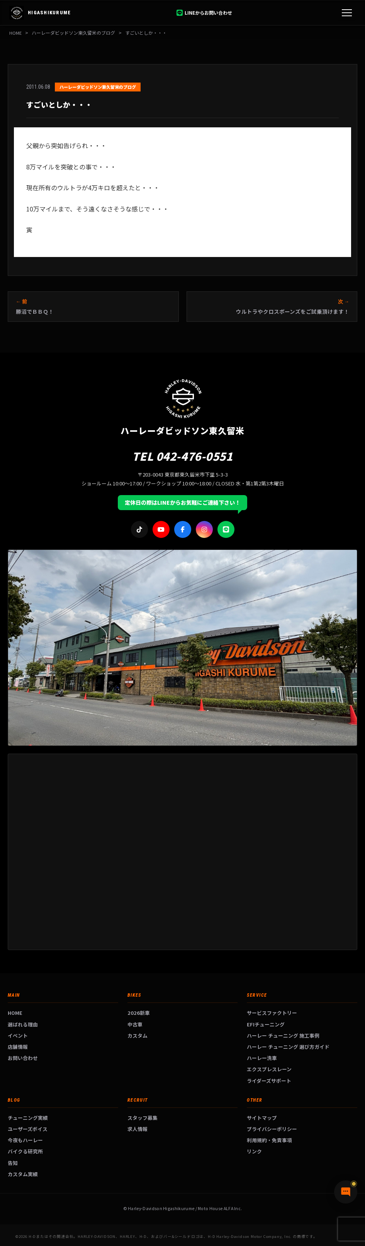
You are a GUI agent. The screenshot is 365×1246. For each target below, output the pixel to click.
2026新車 (138, 1012)
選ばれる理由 (23, 1024)
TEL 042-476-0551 (182, 456)
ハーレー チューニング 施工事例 (283, 1035)
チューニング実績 (28, 1117)
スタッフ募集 (142, 1117)
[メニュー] (347, 12)
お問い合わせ (23, 1058)
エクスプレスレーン (269, 1069)
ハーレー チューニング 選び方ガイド (288, 1046)
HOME (15, 32)
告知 (13, 1163)
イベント (18, 1035)
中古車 (135, 1024)
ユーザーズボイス (28, 1129)
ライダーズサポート (269, 1080)
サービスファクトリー (272, 1012)
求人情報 (137, 1129)
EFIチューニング (266, 1024)
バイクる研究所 (25, 1151)
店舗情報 (18, 1046)
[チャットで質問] (345, 1192)
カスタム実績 (23, 1174)
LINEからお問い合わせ (204, 12)
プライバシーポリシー (272, 1129)
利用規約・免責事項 (269, 1140)
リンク (254, 1151)
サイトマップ (262, 1117)
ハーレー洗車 (262, 1058)
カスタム (137, 1035)
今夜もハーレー (25, 1140)
